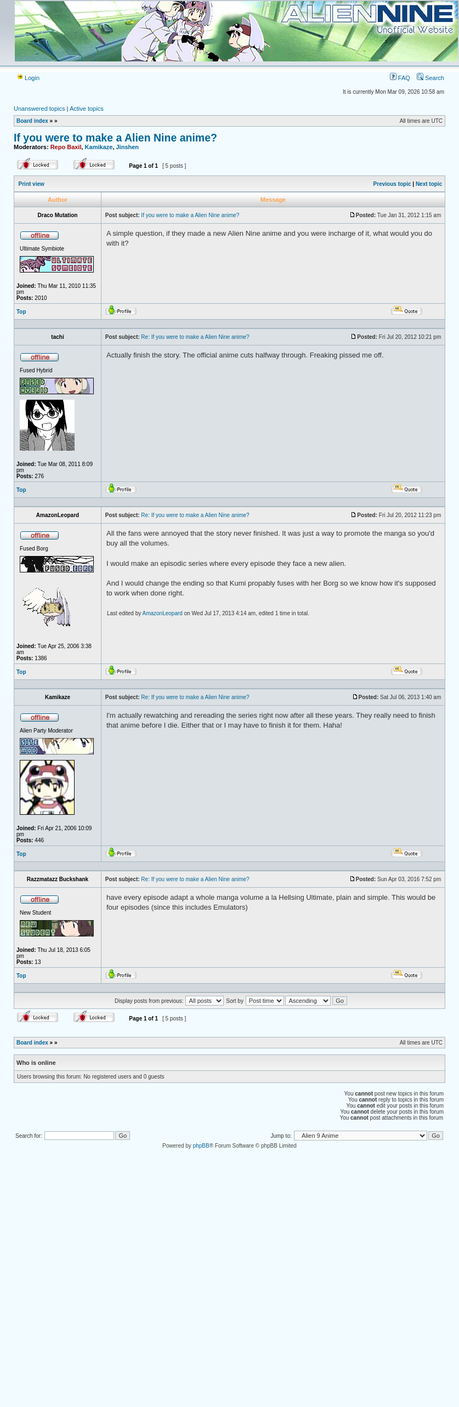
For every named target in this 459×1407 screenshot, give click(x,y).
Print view (31, 184)
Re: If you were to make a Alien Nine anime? (195, 337)
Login (27, 78)
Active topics (87, 108)
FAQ (400, 78)
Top (21, 312)
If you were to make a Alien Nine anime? (115, 138)
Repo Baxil (66, 147)
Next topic (429, 184)
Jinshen (127, 147)
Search (430, 78)
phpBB (201, 1146)
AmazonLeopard (163, 613)
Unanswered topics (39, 108)
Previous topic (392, 184)
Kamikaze (99, 147)
